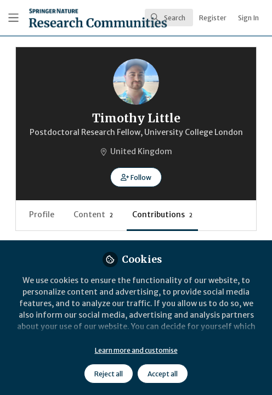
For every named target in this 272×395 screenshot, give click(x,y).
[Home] (66, 17)
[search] (169, 17)
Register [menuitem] (212, 18)
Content (93, 214)
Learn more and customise (136, 350)
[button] (135, 177)
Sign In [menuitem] (248, 18)
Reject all (108, 374)
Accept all (163, 374)
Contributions (162, 214)
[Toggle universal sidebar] (13, 17)
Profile (41, 214)
